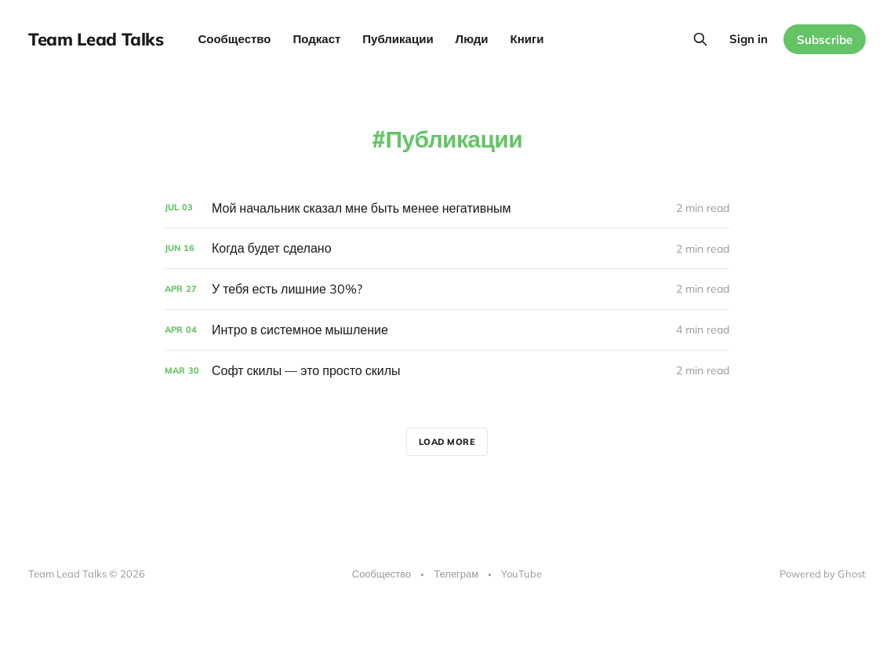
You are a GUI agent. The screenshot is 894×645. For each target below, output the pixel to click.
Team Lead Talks (95, 39)
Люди (472, 38)
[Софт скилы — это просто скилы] (447, 371)
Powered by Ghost (823, 573)
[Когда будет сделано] (447, 248)
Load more (447, 441)
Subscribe (824, 39)
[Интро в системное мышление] (447, 330)
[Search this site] (700, 39)
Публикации (397, 38)
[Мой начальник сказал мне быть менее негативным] (447, 208)
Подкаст (317, 38)
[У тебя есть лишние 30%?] (447, 289)
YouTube (521, 573)
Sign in (748, 38)
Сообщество (234, 38)
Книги (527, 38)
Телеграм (456, 573)
